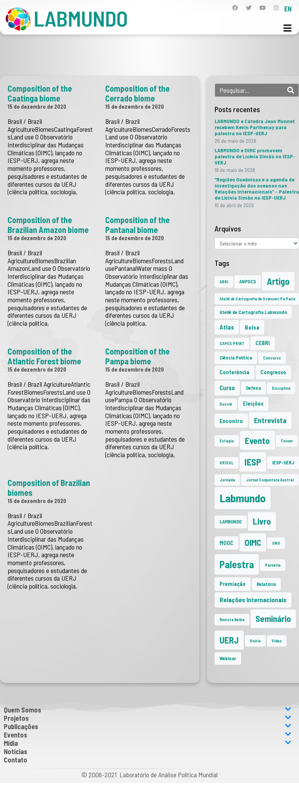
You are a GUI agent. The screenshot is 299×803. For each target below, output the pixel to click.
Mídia (147, 743)
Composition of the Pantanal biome (137, 224)
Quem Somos (147, 710)
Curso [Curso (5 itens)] (227, 387)
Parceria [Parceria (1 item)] (272, 564)
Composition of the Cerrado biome (137, 93)
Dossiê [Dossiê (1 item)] (226, 404)
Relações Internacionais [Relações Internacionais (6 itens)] (253, 599)
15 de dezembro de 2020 (37, 106)
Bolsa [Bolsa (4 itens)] (252, 327)
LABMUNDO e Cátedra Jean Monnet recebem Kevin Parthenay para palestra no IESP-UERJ (255, 127)
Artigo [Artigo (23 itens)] (278, 281)
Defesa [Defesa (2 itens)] (253, 388)
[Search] (291, 90)
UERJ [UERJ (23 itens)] (229, 639)
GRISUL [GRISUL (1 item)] (227, 462)
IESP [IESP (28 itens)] (252, 461)
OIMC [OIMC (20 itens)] (252, 542)
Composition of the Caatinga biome (40, 93)
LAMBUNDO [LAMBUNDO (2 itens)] (231, 522)
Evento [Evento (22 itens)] (257, 440)
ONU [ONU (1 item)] (276, 543)
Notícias (15, 751)
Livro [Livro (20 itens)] (262, 521)
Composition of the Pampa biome (137, 356)
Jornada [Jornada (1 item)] (227, 479)
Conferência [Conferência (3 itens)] (234, 372)
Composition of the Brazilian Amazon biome (48, 224)
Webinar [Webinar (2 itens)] (228, 658)
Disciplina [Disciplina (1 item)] (281, 388)
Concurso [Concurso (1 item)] (272, 357)
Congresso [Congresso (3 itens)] (273, 372)
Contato (15, 760)
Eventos (147, 735)
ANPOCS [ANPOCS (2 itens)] (247, 281)
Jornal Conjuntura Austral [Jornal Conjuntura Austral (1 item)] (270, 479)
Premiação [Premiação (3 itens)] (233, 584)
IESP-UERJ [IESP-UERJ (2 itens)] (283, 462)
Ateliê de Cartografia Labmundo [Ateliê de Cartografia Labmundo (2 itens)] (253, 312)
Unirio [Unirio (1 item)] (255, 640)
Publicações (147, 726)
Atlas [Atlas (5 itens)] (227, 327)
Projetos (147, 718)
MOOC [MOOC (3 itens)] (227, 543)
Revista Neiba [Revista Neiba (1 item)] (232, 619)
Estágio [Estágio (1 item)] (227, 440)
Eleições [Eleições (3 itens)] (253, 403)
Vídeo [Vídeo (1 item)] (277, 640)
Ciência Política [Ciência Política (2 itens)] (236, 358)
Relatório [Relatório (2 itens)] (266, 584)
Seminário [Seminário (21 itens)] (273, 618)
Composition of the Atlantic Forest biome (44, 356)
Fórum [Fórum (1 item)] (287, 440)
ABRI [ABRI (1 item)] (224, 281)
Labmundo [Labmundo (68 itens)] (243, 498)
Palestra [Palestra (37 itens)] (237, 564)
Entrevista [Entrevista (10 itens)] (270, 420)
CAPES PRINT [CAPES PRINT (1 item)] (232, 343)
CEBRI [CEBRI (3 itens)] (262, 343)
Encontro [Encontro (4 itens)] (231, 420)
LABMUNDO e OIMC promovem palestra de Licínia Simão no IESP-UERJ (255, 156)
